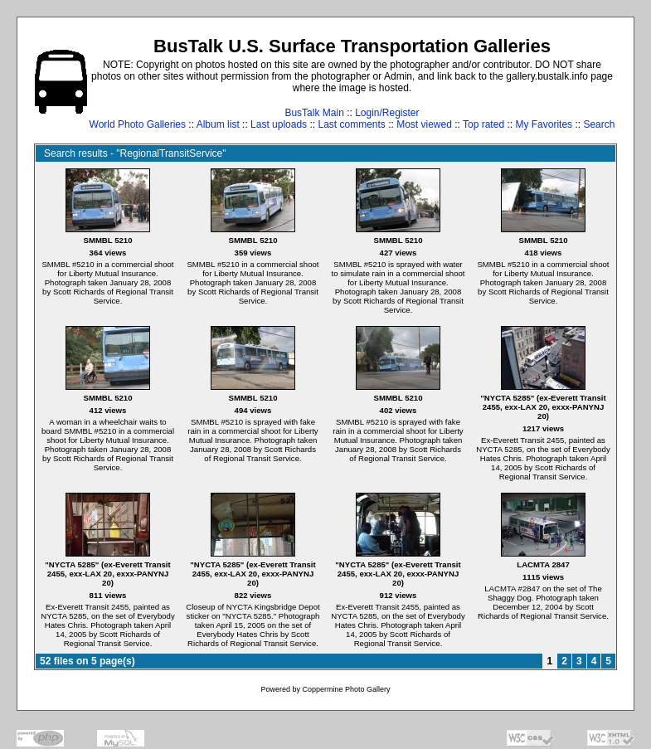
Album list (218, 124)
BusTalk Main (313, 113)
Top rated (483, 124)
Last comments (351, 124)
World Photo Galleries (138, 124)
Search (599, 124)
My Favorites (543, 124)
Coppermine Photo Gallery (346, 689)
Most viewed (424, 124)
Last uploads (278, 124)
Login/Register (387, 113)
